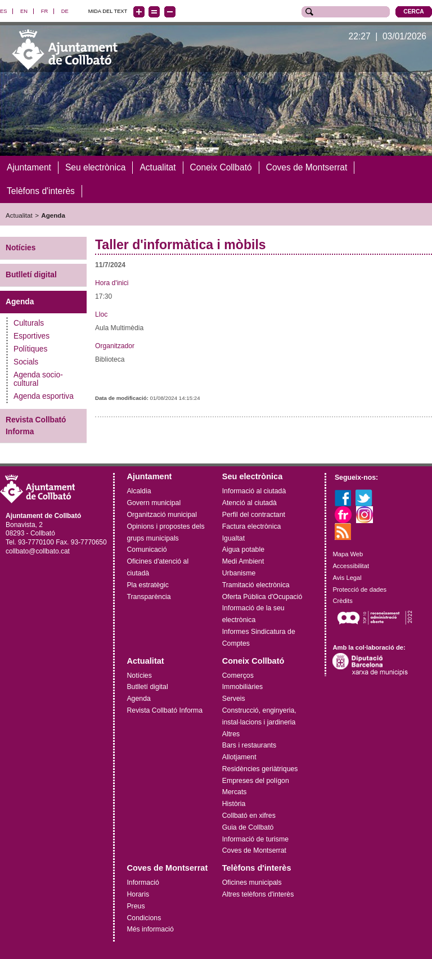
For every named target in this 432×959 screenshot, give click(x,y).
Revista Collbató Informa (36, 426)
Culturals (29, 323)
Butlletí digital (31, 275)
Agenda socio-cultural (38, 379)
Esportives (32, 336)
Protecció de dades (359, 589)
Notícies (20, 248)
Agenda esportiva (44, 396)
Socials (26, 362)
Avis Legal (346, 577)
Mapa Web (347, 554)
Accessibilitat (350, 565)
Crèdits (342, 600)
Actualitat (19, 214)
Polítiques (30, 349)
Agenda (53, 214)
